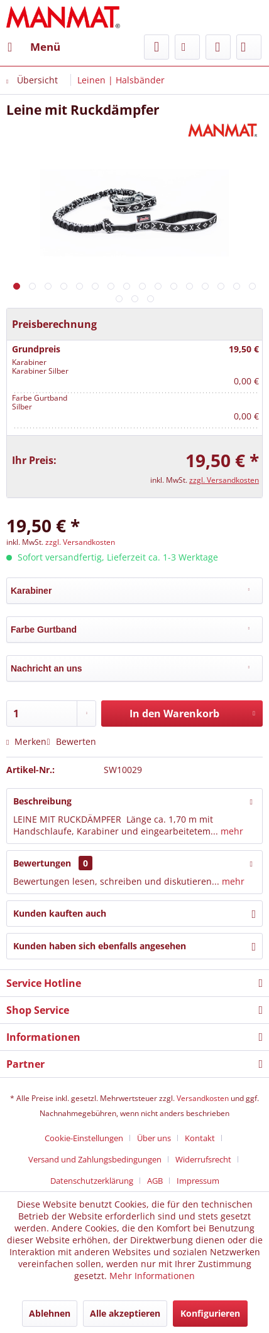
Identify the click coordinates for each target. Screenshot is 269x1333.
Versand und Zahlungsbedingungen (95, 1159)
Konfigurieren (210, 1313)
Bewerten (71, 741)
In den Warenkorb (192, 711)
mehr (230, 831)
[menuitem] (33, 47)
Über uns (154, 1138)
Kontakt (200, 1138)
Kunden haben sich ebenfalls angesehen (99, 946)
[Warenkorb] (248, 47)
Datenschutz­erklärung (91, 1180)
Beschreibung (42, 801)
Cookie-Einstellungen (84, 1138)
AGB (155, 1180)
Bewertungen (42, 863)
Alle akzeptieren (125, 1313)
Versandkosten (203, 1098)
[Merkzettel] (187, 47)
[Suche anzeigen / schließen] (156, 47)
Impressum (198, 1180)
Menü (34, 45)
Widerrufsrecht (203, 1159)
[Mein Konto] (218, 47)
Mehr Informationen (152, 1276)
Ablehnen (49, 1313)
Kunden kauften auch (59, 913)
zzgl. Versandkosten (224, 480)
